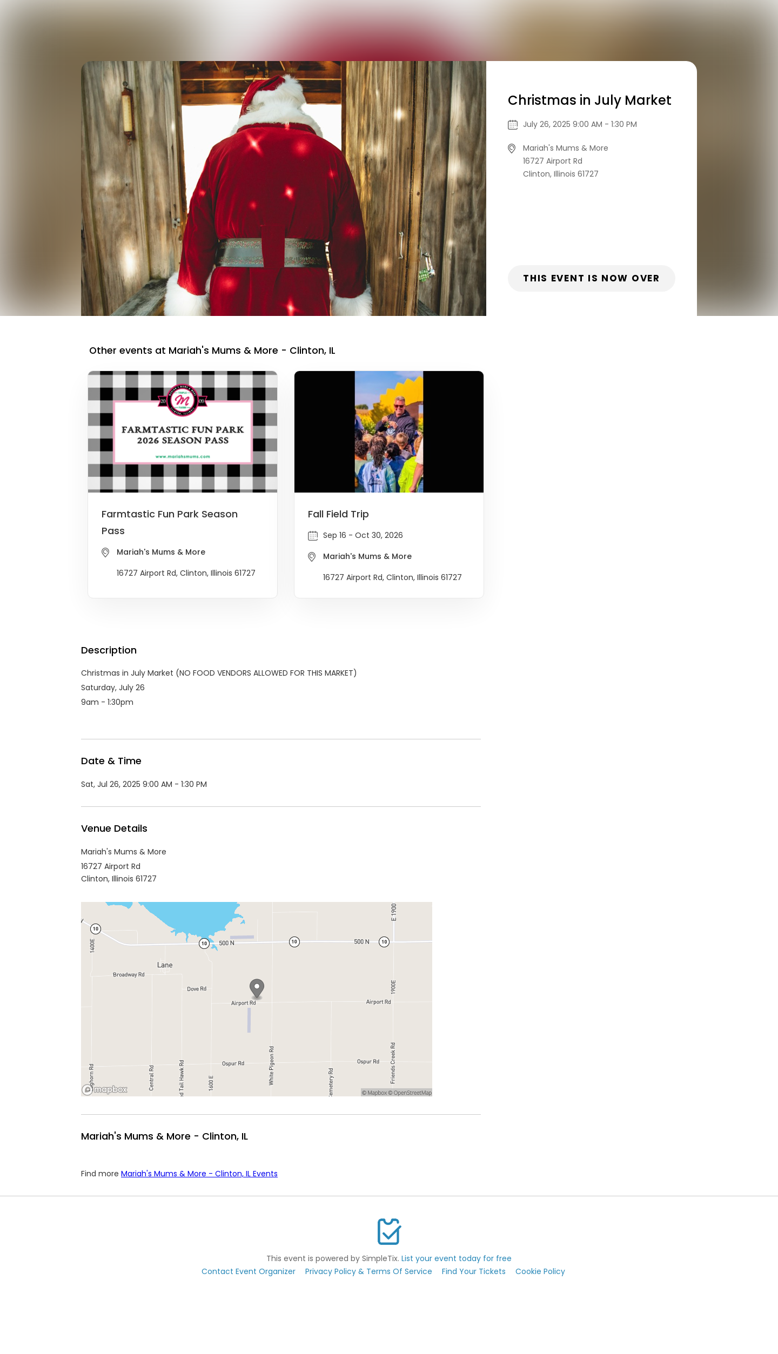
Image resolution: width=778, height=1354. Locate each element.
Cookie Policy (540, 1271)
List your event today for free (456, 1258)
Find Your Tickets (474, 1271)
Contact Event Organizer (249, 1271)
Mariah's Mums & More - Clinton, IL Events (199, 1173)
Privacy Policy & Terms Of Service (368, 1271)
